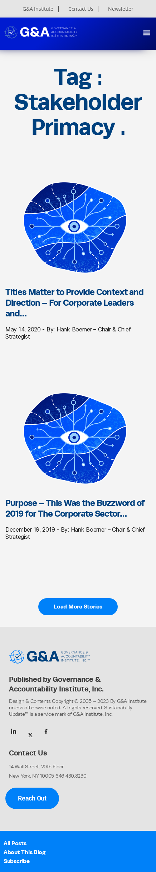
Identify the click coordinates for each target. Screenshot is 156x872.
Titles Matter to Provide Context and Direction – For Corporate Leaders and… (74, 302)
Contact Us (80, 9)
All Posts (15, 843)
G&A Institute (38, 9)
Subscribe (17, 861)
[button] (146, 32)
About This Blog (25, 852)
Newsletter (120, 9)
